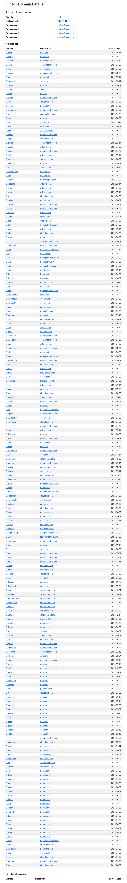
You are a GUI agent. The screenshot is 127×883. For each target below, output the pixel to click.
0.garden (10, 463)
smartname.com (47, 459)
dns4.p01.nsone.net (65, 37)
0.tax (8, 409)
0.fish (8, 516)
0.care (8, 69)
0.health (9, 134)
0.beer (8, 229)
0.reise (9, 512)
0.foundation (11, 451)
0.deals (9, 446)
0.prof (8, 561)
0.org (8, 258)
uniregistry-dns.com (49, 225)
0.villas (9, 520)
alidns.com (45, 122)
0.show (9, 323)
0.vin (8, 738)
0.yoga (9, 430)
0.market (10, 795)
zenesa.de (44, 89)
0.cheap (9, 73)
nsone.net (44, 77)
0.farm (9, 208)
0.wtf (8, 196)
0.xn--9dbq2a (11, 299)
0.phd (8, 553)
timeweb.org (45, 754)
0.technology (11, 360)
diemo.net (44, 278)
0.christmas (11, 680)
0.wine (9, 188)
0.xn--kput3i (11, 849)
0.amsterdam (12, 295)
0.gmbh (9, 643)
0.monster (10, 705)
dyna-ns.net (45, 69)
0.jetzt (8, 857)
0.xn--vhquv (11, 422)
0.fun (8, 693)
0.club (8, 155)
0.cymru (9, 89)
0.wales (9, 180)
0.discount (10, 582)
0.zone (9, 442)
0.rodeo (9, 282)
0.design (9, 143)
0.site (8, 717)
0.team (9, 356)
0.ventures (10, 381)
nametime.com (46, 311)
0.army (9, 615)
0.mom (9, 709)
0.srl (8, 377)
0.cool (8, 118)
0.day (8, 130)
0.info (59, 17)
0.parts (9, 783)
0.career (9, 61)
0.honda (9, 619)
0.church (10, 151)
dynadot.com (46, 282)
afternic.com (45, 147)
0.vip (8, 385)
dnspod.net (45, 750)
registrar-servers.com (49, 249)
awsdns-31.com (47, 130)
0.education (11, 496)
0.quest (9, 726)
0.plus (8, 393)
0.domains (10, 278)
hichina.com (45, 253)
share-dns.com (46, 845)
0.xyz (8, 426)
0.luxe (8, 270)
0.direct (9, 775)
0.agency (10, 414)
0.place (9, 832)
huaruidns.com (46, 849)
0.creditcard (11, 85)
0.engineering (12, 533)
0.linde (9, 217)
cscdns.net (45, 217)
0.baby (9, 672)
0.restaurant (11, 479)
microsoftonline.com (49, 492)
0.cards (9, 405)
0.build (9, 734)
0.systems (10, 652)
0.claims (9, 623)
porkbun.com (46, 689)
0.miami (9, 397)
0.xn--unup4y (11, 418)
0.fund (9, 483)
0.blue (8, 771)
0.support (10, 824)
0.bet (8, 578)
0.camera (10, 812)
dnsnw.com (45, 303)
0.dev (8, 290)
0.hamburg (11, 315)
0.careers (10, 467)
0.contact (10, 779)
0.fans (9, 664)
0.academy (11, 648)
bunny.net (44, 274)
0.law (8, 327)
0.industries (11, 348)
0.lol (8, 225)
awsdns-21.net (46, 619)
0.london (10, 697)
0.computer (11, 758)
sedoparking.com (47, 114)
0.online (9, 713)
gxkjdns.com (45, 500)
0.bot (8, 762)
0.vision (9, 656)
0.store (9, 660)
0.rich (8, 853)
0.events (9, 106)
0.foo (8, 865)
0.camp (9, 56)
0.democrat (11, 586)
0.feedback (11, 742)
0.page (9, 331)
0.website (10, 730)
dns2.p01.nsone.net (65, 29)
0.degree (9, 627)
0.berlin (9, 52)
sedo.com (44, 295)
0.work (9, 192)
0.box (8, 631)
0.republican (11, 602)
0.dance (9, 816)
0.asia (8, 262)
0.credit (9, 487)
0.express (10, 828)
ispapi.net (44, 126)
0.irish (8, 176)
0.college (10, 684)
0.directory (10, 434)
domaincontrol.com (48, 65)
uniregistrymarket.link (49, 258)
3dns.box (44, 631)
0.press (9, 721)
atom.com (44, 56)
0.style (9, 475)
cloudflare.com (46, 102)
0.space (9, 574)
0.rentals (10, 606)
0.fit (7, 167)
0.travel (9, 373)
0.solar (9, 565)
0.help (8, 139)
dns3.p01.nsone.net (65, 33)
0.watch (9, 808)
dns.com (44, 578)
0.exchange (11, 110)
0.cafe (8, 508)
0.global (9, 126)
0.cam (8, 676)
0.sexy (9, 319)
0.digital (9, 438)
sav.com (44, 81)
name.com (45, 106)
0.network (10, 237)
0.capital (10, 401)
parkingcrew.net (47, 262)
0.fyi (8, 122)
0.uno (8, 545)
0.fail (8, 114)
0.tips (8, 364)
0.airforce (10, 594)
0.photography (12, 598)
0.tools (9, 492)
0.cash (9, 65)
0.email (9, 102)
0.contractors (11, 81)
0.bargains (10, 459)
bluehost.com (46, 61)
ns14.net (44, 52)
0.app (8, 344)
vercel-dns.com (46, 159)
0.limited (10, 791)
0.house (9, 836)
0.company (11, 245)
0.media (9, 787)
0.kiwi (8, 455)
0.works (9, 524)
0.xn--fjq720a (11, 500)
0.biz (8, 77)
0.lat (8, 689)
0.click (9, 840)
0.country (10, 529)
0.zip (8, 549)
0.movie (9, 799)
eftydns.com (45, 270)
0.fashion (10, 212)
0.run (8, 286)
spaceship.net (46, 307)
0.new (8, 537)
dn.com (43, 93)
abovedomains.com (49, 241)
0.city (8, 241)
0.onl (8, 754)
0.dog (8, 274)
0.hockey (10, 147)
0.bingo (9, 845)
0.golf (8, 311)
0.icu (8, 253)
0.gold (8, 307)
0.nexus (9, 767)
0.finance (10, 159)
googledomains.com (49, 73)
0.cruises (10, 504)
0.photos (10, 861)
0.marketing (11, 340)
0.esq (8, 557)
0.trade (9, 368)
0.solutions (11, 336)
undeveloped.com (48, 180)
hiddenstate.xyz (47, 529)
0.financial (10, 163)
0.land (8, 249)
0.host (8, 701)
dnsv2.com (45, 286)
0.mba (9, 233)
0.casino (9, 635)
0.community (11, 541)
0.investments (12, 171)
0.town (9, 570)
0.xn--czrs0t (11, 303)
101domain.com (47, 762)
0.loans (9, 221)
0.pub (8, 750)
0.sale (8, 804)
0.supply (9, 820)
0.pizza (9, 389)
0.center (9, 98)
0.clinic (9, 611)
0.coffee (9, 204)
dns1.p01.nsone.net (65, 25)
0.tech (8, 668)
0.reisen (9, 471)
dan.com (44, 85)
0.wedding (10, 184)
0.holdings (10, 746)
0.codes (9, 200)
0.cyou (9, 93)
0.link (8, 639)
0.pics (8, 266)
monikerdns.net (47, 381)
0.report (9, 590)
